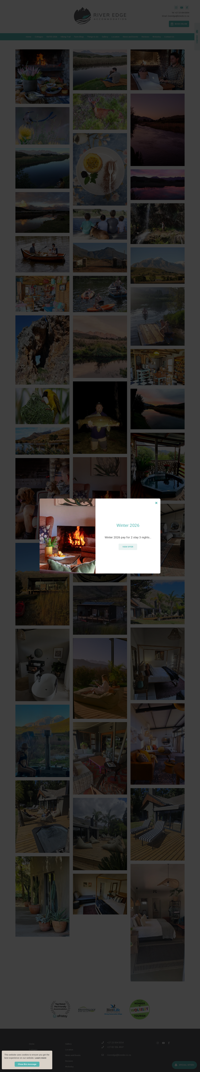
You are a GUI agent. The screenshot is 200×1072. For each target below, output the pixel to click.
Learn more (40, 1058)
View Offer (128, 547)
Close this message (27, 1064)
